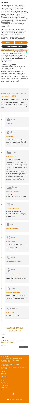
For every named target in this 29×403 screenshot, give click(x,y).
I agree (5, 345)
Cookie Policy (4, 387)
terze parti (25, 13)
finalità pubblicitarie (5, 22)
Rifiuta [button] (8, 42)
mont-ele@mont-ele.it (6, 361)
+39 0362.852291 (6, 360)
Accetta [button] (21, 42)
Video (2, 380)
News (2, 378)
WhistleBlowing (5, 389)
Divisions (3, 373)
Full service (4, 376)
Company (3, 371)
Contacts (3, 382)
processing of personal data (7, 342)
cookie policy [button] (24, 11)
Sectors (3, 375)
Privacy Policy (5, 385)
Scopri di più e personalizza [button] (14, 46)
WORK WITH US (4, 384)
